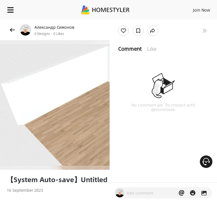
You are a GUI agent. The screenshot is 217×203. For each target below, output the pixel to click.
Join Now (201, 10)
